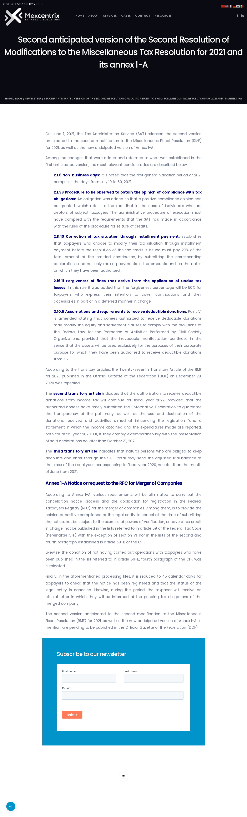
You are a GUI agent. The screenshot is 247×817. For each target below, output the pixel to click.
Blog (18, 98)
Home (79, 16)
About (93, 16)
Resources (163, 16)
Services (110, 16)
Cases (126, 16)
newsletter (33, 98)
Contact (142, 16)
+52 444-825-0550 (30, 4)
